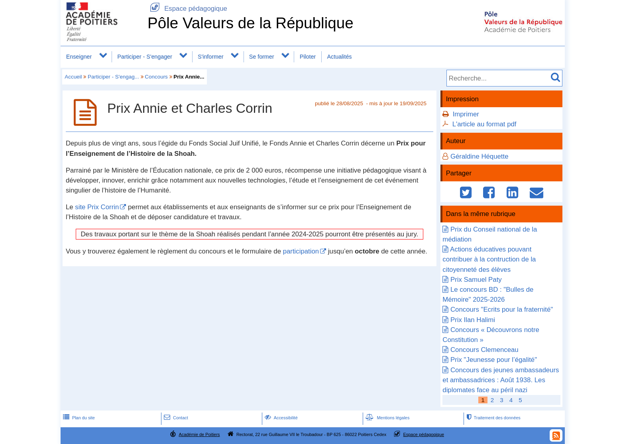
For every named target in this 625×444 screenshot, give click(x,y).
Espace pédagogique (187, 8)
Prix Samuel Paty (476, 279)
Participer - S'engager (144, 56)
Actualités (339, 56)
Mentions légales (386, 417)
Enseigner (79, 56)
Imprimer (466, 114)
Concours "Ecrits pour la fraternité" (501, 309)
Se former (261, 56)
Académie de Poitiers (199, 434)
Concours (156, 77)
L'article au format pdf (484, 124)
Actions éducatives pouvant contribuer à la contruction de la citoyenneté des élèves (489, 259)
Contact (175, 417)
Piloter (308, 56)
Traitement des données (492, 417)
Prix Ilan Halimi (472, 320)
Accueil (73, 77)
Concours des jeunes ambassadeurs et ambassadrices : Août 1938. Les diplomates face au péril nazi (500, 380)
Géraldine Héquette (479, 156)
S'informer (211, 56)
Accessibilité (280, 417)
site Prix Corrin (97, 207)
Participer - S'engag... (113, 77)
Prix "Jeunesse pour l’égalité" (493, 359)
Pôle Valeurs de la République (250, 22)
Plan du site (78, 417)
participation (301, 251)
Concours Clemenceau (484, 350)
